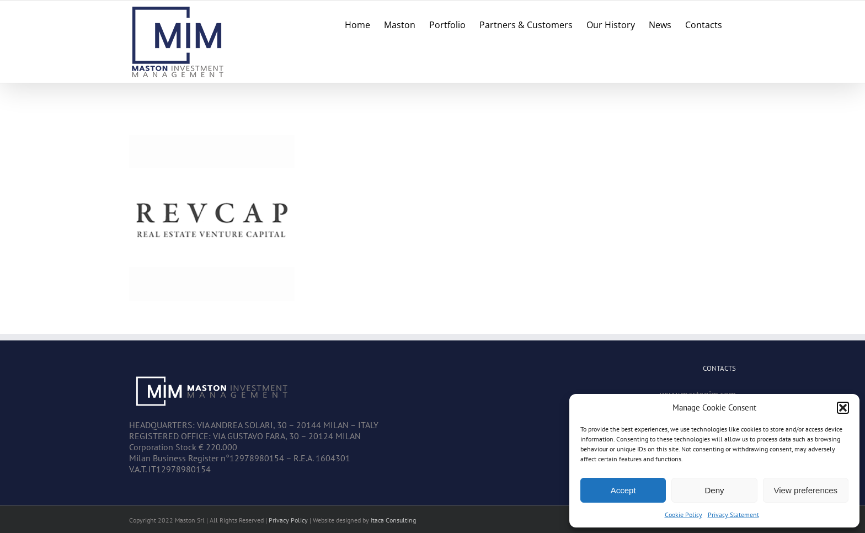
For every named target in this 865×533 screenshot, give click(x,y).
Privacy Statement (733, 514)
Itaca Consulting (393, 520)
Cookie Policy (683, 514)
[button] (842, 407)
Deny (714, 490)
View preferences (806, 490)
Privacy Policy (288, 520)
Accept (623, 490)
